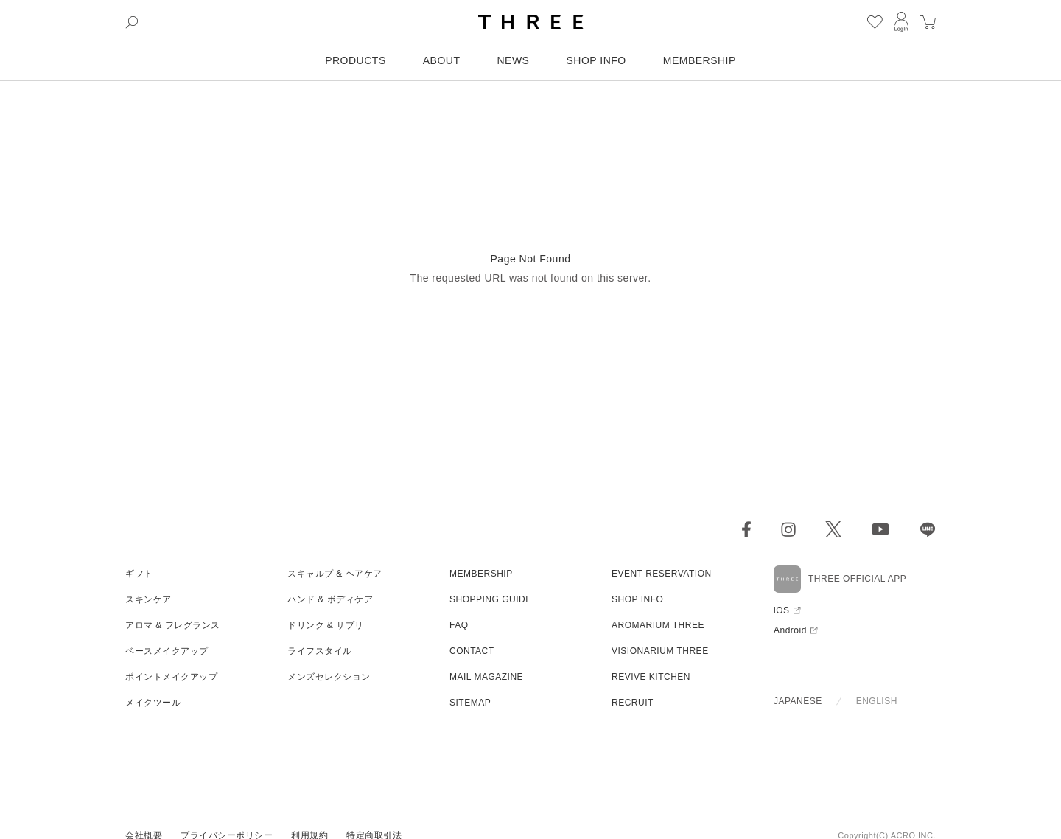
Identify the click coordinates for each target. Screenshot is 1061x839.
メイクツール (153, 702)
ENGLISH (876, 701)
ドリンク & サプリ (325, 625)
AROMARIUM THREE (658, 625)
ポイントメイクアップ (171, 677)
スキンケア (148, 599)
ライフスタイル (319, 651)
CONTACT (471, 651)
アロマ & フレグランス (172, 625)
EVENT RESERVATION (662, 573)
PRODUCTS (355, 60)
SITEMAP (470, 702)
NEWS (513, 60)
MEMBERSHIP (699, 60)
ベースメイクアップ (167, 651)
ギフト (139, 573)
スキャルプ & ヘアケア (334, 573)
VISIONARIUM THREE (660, 651)
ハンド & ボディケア (330, 599)
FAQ (459, 625)
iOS (782, 610)
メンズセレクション (329, 677)
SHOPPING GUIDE (490, 599)
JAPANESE (798, 701)
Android (790, 630)
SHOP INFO (596, 60)
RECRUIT (633, 702)
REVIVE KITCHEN (651, 677)
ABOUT (442, 60)
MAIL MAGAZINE (486, 677)
